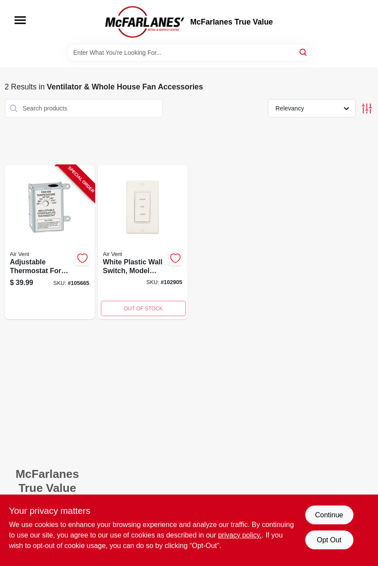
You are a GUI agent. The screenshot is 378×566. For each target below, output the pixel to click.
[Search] (303, 52)
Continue (329, 515)
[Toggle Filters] (367, 108)
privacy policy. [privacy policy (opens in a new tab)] (239, 535)
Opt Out (329, 540)
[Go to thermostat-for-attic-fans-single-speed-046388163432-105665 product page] (50, 242)
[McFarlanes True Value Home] (144, 22)
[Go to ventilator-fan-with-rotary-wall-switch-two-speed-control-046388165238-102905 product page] (143, 242)
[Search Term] (189, 52)
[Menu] (20, 20)
